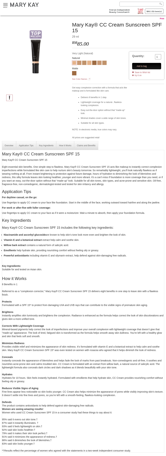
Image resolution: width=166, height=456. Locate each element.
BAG (154, 11)
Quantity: (138, 56)
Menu (5, 4)
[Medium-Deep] (84, 63)
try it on (138, 75)
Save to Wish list (142, 72)
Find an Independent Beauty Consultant (119, 11)
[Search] (141, 4)
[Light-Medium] (79, 63)
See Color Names (79, 79)
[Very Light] (36, 56)
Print (162, 18)
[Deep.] (74, 73)
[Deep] (94, 63)
